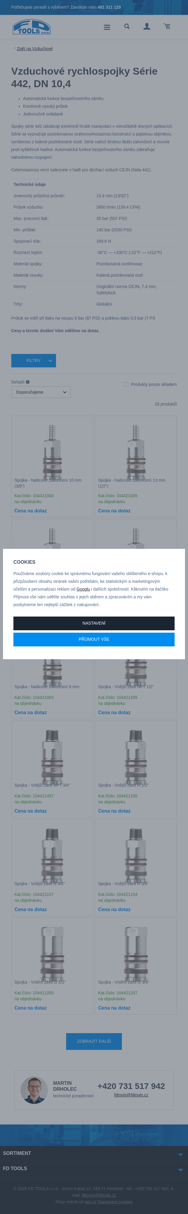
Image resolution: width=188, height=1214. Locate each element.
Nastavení (94, 623)
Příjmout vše (94, 639)
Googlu (83, 589)
